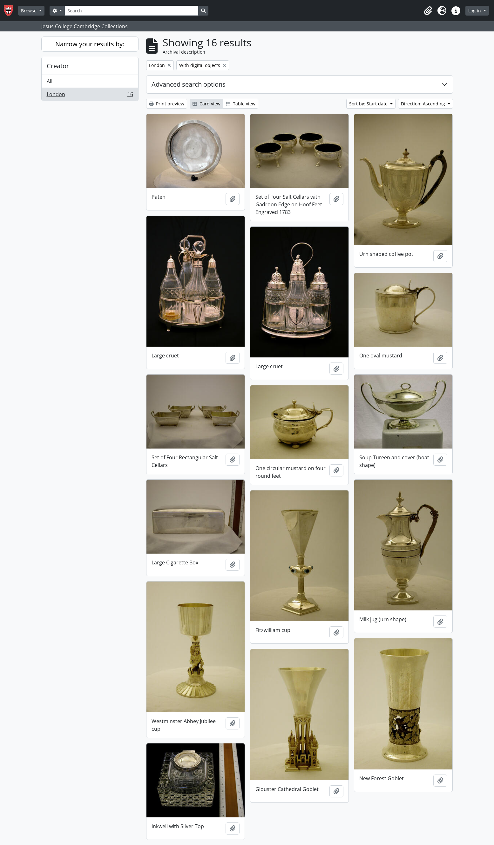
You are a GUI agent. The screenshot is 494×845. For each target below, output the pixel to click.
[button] (428, 11)
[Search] (131, 11)
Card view (206, 104)
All (49, 81)
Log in (475, 11)
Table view (240, 104)
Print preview (166, 104)
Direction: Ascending (423, 104)
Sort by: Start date (369, 104)
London (89, 95)
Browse (29, 11)
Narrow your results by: (89, 44)
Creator (58, 66)
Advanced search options (189, 84)
